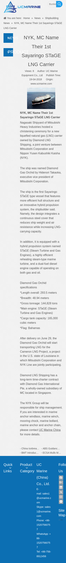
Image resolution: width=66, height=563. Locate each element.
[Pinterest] (61, 501)
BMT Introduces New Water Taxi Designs (30, 452)
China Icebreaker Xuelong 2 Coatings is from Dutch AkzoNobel (30, 448)
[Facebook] (61, 477)
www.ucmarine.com (41, 83)
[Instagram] (61, 497)
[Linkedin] (61, 487)
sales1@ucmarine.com (44, 498)
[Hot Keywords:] (59, 4)
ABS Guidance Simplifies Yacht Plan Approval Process (52, 448)
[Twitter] (61, 492)
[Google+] (61, 482)
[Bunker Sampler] (52, 4)
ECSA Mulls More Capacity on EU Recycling (52, 452)
